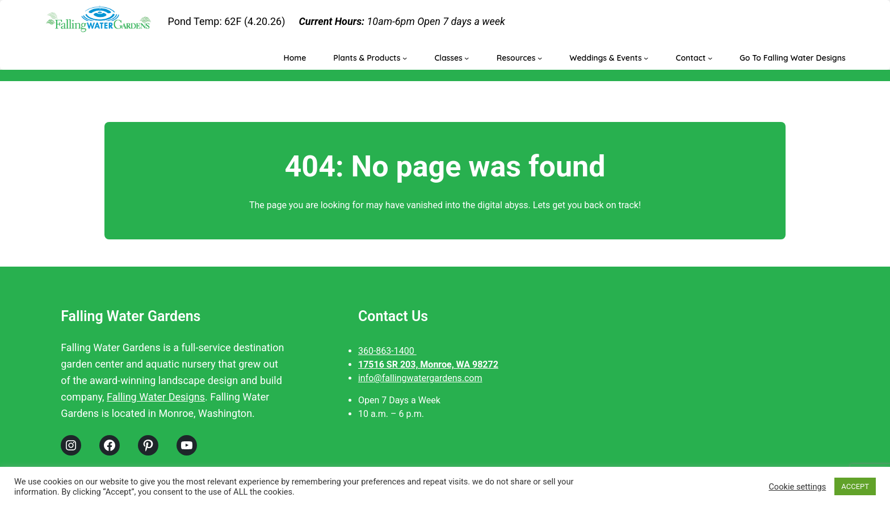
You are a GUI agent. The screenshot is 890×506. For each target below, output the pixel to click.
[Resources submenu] (540, 58)
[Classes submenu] (466, 58)
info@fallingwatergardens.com (420, 378)
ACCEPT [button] (855, 486)
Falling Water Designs (156, 397)
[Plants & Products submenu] (404, 58)
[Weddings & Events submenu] (646, 58)
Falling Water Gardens (130, 316)
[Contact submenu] (710, 58)
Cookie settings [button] (797, 487)
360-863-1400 (387, 350)
